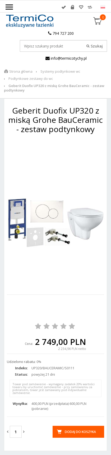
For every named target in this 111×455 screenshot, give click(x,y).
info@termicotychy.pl (66, 58)
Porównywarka (89, 7)
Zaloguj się (63, 7)
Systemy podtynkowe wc (60, 71)
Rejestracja (72, 7)
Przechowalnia (81, 7)
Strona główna (21, 71)
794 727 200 (61, 33)
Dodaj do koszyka (80, 432)
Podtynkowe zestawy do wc (30, 78)
